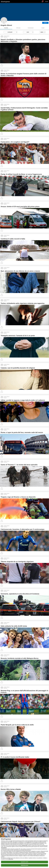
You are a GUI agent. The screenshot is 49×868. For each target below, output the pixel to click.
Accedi (46, 1)
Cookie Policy (10, 859)
